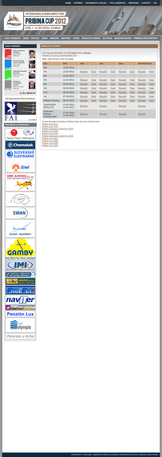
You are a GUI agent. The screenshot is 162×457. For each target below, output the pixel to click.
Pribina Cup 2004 (50, 145)
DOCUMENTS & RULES (96, 3)
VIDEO (44, 38)
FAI (155, 3)
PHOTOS (35, 38)
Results (84, 71)
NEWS (26, 38)
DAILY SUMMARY (13, 38)
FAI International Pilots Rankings (20, 98)
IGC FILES (107, 38)
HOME (68, 3)
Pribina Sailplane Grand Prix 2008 (57, 136)
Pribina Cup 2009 (50, 131)
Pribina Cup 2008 (50, 133)
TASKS (76, 38)
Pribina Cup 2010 (50, 126)
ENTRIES (78, 3)
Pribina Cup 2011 (50, 124)
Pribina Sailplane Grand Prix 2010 (57, 129)
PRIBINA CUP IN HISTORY (145, 38)
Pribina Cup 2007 (50, 138)
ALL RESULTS (28, 93)
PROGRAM (133, 3)
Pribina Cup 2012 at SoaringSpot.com (59, 55)
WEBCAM (54, 38)
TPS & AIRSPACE (117, 3)
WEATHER (66, 38)
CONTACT (146, 3)
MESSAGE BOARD (122, 38)
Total (93, 71)
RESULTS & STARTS (91, 38)
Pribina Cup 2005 (50, 143)
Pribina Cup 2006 (50, 141)
